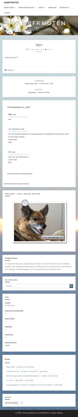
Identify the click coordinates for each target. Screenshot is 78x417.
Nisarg (60, 413)
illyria (49, 49)
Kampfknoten (11, 2)
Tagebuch (10, 70)
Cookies (7, 13)
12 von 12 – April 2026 (14, 380)
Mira (10, 152)
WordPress (44, 413)
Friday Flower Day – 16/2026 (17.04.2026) (21, 371)
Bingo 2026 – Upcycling (15, 367)
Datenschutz (64, 7)
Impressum (52, 7)
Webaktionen (9, 7)
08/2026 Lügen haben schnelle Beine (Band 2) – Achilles (26, 376)
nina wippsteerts (14, 129)
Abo (8, 359)
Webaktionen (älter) (26, 7)
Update (41, 7)
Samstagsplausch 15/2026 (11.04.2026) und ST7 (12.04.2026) (29, 385)
